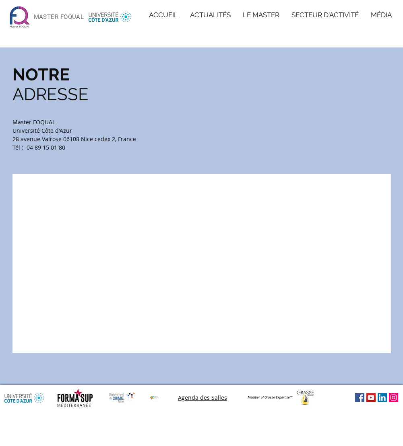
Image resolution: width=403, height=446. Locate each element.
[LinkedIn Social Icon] (382, 397)
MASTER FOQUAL (59, 17)
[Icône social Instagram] (393, 397)
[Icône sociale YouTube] (371, 397)
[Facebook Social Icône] (359, 397)
